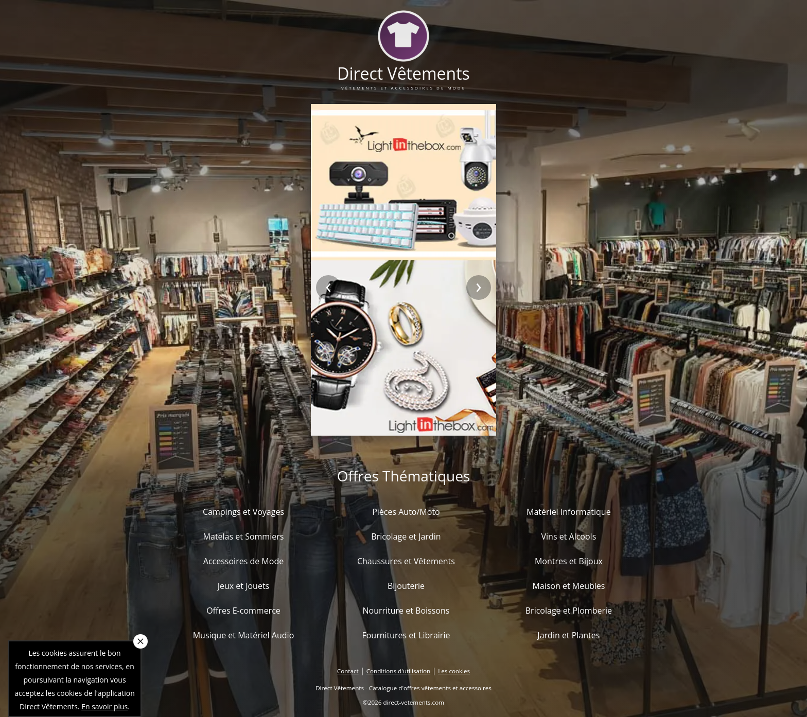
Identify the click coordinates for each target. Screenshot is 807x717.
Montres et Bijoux (569, 561)
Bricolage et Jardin (406, 536)
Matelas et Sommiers (243, 536)
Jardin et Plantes (568, 635)
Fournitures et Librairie (406, 635)
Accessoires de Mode (243, 561)
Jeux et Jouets (244, 585)
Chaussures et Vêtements (406, 561)
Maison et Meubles (568, 585)
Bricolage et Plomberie (568, 610)
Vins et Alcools (569, 536)
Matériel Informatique (569, 511)
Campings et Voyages (243, 511)
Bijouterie (406, 585)
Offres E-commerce (243, 610)
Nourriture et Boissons (405, 610)
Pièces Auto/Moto (406, 511)
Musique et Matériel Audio (243, 635)
